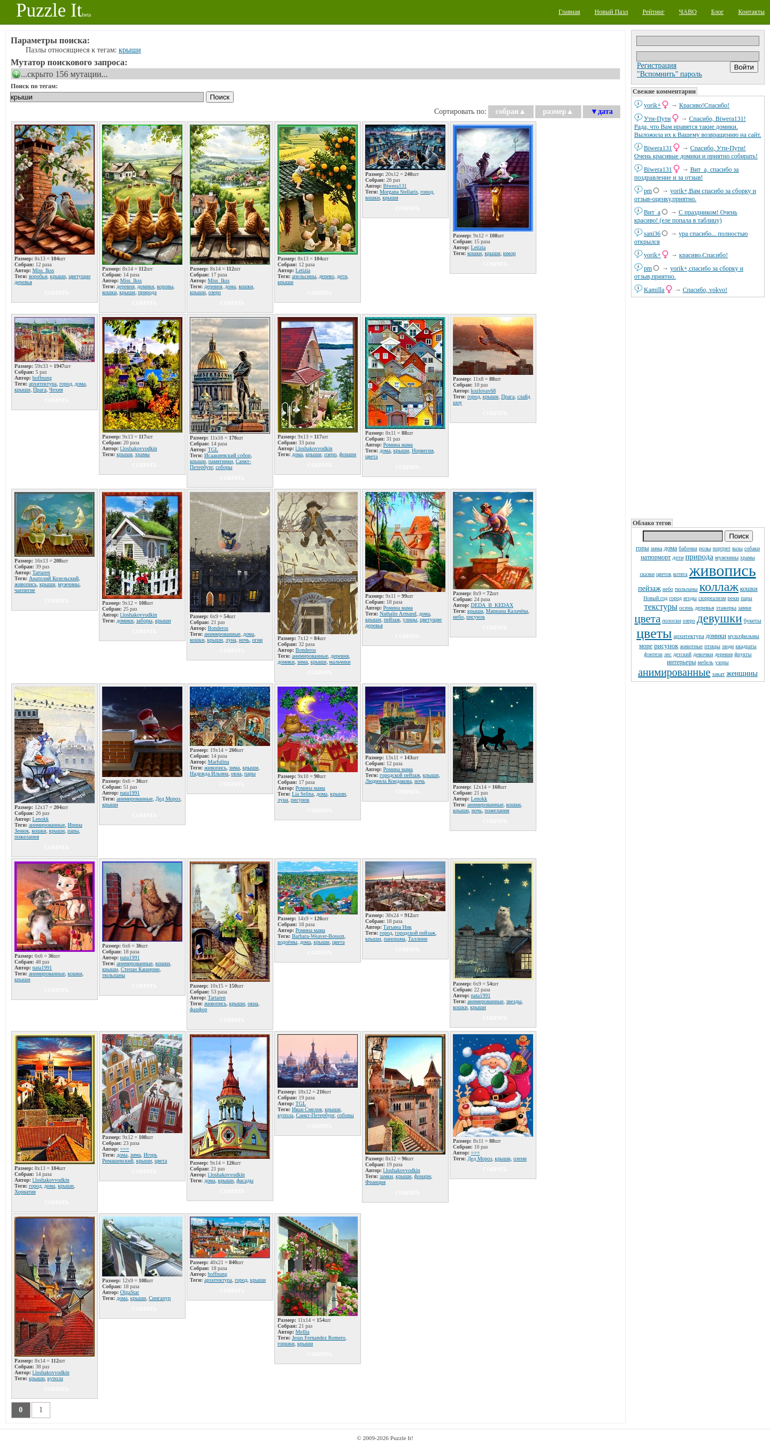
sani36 (652, 233)
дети (677, 557)
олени (520, 1158)
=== (124, 1149)
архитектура (689, 636)
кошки (749, 588)
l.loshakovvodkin (138, 448)
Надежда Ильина (209, 773)
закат (718, 674)
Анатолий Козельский (54, 578)
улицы (410, 619)
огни (257, 640)
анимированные (674, 672)
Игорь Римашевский (129, 1158)
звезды (514, 1001)
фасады (244, 1180)
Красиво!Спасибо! (704, 105)
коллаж (718, 587)
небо (668, 589)
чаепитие (24, 590)
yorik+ (652, 105)
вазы (737, 548)
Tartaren (41, 572)
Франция (375, 1182)
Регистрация (656, 65)
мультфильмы (743, 636)
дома (670, 548)
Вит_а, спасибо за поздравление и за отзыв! (686, 173)
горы (642, 548)
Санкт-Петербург (315, 1115)
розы (705, 548)
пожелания (26, 837)
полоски (672, 621)
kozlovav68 (483, 391)
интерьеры (681, 662)
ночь (244, 640)
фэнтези (653, 654)
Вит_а (652, 212)
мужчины (726, 557)
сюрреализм (712, 598)
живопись (722, 570)
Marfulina (218, 762)
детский (682, 654)
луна (231, 640)
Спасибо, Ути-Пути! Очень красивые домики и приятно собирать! (696, 152)
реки (734, 598)
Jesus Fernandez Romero (318, 1338)
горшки (286, 1343)
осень (686, 607)
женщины (741, 673)
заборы (144, 621)
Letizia (303, 270)
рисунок (666, 646)
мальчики (339, 662)
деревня (724, 654)
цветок (664, 574)
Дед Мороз (168, 799)
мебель (705, 662)
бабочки (688, 548)
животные (691, 646)
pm (648, 191)
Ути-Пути (657, 118)
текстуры (660, 606)
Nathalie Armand (398, 614)
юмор (509, 253)
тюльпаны (686, 589)
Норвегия (422, 450)
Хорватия (25, 1192)
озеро (689, 621)
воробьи (38, 276)
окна (236, 773)
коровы (165, 286)
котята (680, 574)
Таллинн (417, 939)
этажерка (726, 608)
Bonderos (218, 628)
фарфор (198, 1009)
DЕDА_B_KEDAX (492, 605)
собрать (56, 293)
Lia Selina (303, 794)
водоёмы (287, 942)
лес (668, 654)
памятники (221, 461)
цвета (647, 618)
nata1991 (130, 793)
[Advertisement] (698, 407)
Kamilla (654, 290)
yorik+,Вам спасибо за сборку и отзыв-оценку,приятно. (695, 195)
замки (744, 608)
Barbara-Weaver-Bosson (318, 936)
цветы (654, 633)
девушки (719, 618)
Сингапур (160, 1298)
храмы (747, 557)
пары (746, 598)
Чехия (56, 389)
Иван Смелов (307, 1109)
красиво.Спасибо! (703, 255)
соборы (223, 467)
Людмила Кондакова (388, 781)
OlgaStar (130, 1292)
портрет (722, 548)
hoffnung (42, 378)
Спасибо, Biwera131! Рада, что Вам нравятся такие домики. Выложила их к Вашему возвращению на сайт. (697, 126)
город (675, 598)
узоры (722, 662)
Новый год (655, 598)
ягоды (690, 598)
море (645, 646)
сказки (647, 574)
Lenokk (41, 819)
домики (716, 636)
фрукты (742, 654)
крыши (130, 50)
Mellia (303, 1332)
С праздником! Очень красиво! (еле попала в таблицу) (685, 216)
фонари (348, 454)
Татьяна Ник (397, 927)
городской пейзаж (400, 775)
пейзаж (649, 588)
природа (699, 556)
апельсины (304, 276)
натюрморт (656, 557)
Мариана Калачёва (507, 611)
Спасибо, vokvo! (705, 290)
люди (728, 646)
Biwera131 (658, 148)
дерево (326, 276)
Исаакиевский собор (227, 455)
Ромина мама (398, 445)
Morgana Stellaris (399, 192)
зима (657, 548)
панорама (394, 939)
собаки (752, 548)
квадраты (745, 646)
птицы (712, 646)
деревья (704, 607)
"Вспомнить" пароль (669, 74)
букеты (752, 620)
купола (285, 1115)
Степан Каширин (140, 969)
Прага (40, 389)
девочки (703, 654)
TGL (213, 449)
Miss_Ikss (44, 270)
